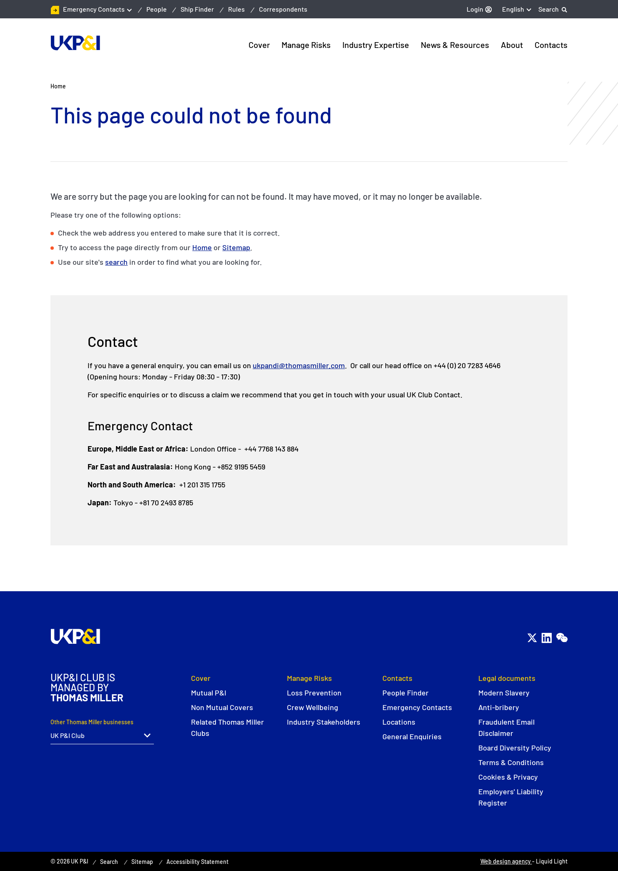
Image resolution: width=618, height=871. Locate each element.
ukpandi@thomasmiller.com (299, 365)
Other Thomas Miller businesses (91, 721)
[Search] (553, 9)
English (513, 9)
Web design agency (506, 861)
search (116, 261)
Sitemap (236, 247)
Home (202, 247)
